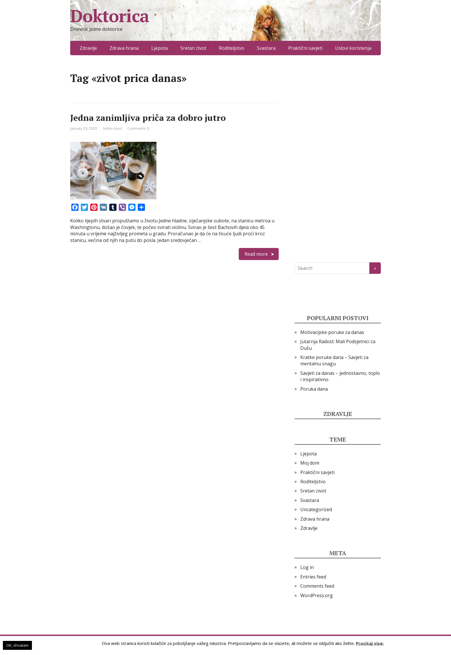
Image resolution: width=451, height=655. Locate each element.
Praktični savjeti (305, 48)
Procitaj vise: (370, 643)
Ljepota (159, 48)
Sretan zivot (193, 48)
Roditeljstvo (231, 48)
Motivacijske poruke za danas (332, 332)
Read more (256, 254)
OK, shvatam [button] (17, 645)
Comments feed (317, 586)
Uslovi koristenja (353, 48)
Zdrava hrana (124, 48)
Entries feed (313, 577)
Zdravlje (88, 48)
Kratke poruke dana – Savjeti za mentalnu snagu (334, 360)
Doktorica (109, 16)
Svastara (266, 48)
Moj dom (309, 463)
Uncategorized (316, 509)
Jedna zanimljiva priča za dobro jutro (148, 117)
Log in (307, 567)
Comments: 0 (138, 128)
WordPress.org (316, 595)
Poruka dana (314, 389)
